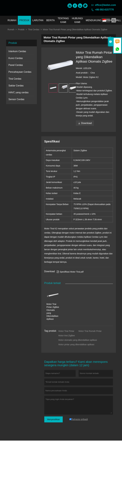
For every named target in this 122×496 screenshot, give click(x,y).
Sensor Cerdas (16, 99)
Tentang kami (63, 20)
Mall (118, 20)
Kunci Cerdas (15, 58)
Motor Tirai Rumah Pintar (90, 331)
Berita (50, 20)
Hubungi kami (77, 20)
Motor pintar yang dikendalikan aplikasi (76, 344)
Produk (24, 20)
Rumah (12, 20)
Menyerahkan (53, 419)
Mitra (108, 20)
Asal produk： (83, 72)
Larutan (37, 20)
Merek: (79, 68)
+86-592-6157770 (104, 9)
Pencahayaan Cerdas (19, 72)
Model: (79, 77)
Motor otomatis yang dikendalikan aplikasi (77, 340)
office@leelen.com (105, 5)
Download (85, 123)
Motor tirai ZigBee (66, 335)
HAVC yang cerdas (18, 92)
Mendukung (93, 20)
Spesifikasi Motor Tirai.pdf (70, 272)
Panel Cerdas (15, 65)
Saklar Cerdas (15, 85)
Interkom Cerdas (17, 51)
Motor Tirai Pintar (66, 331)
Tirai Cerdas (33, 29)
